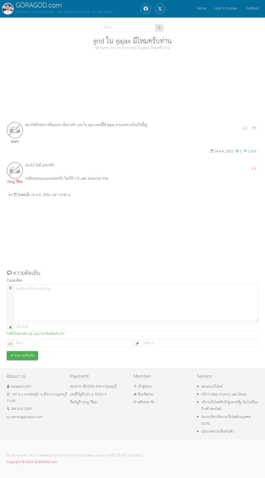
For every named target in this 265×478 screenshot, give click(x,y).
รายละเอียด (14, 280)
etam (15, 142)
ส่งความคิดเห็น (24, 356)
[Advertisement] (132, 87)
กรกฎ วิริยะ (15, 182)
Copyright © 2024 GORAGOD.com (32, 462)
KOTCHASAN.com (71, 455)
